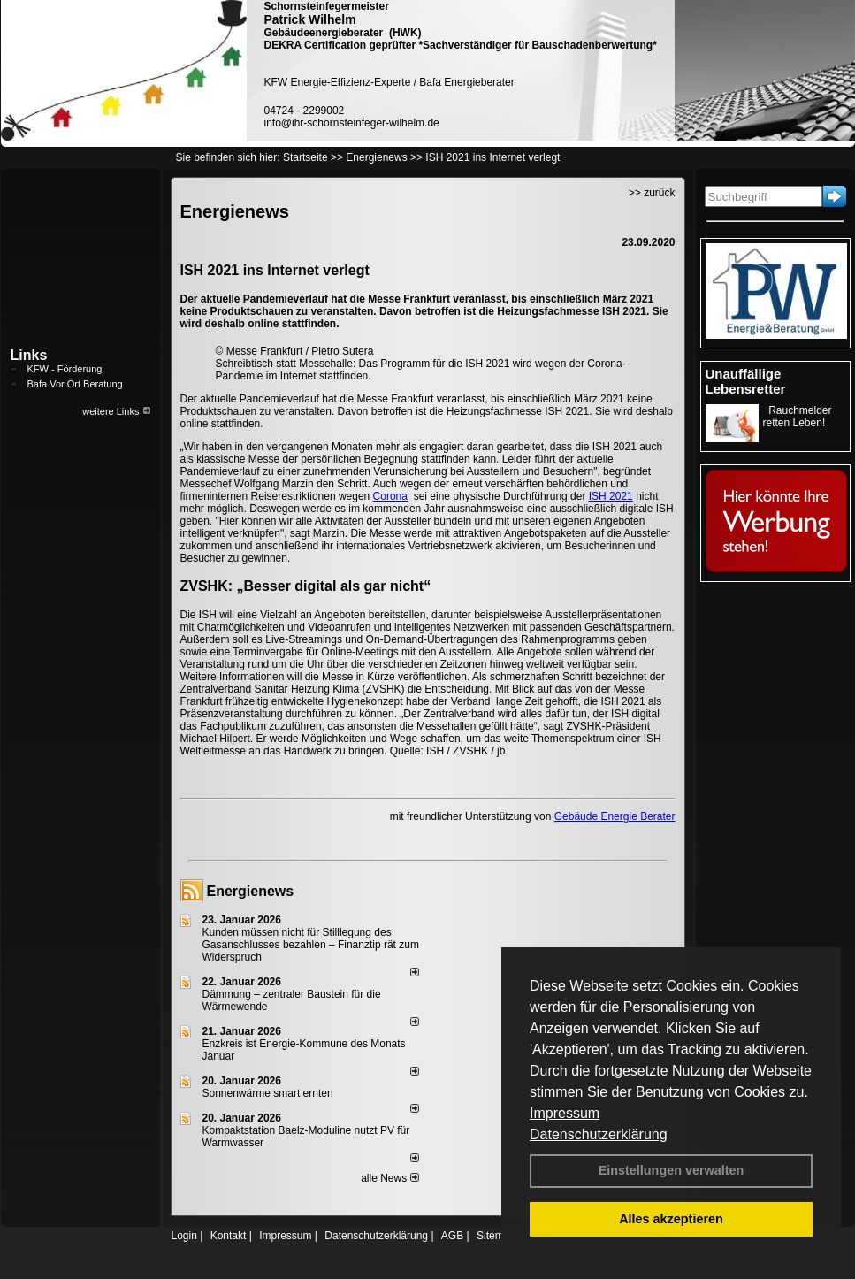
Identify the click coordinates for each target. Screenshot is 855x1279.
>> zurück (652, 193)
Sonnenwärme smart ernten (267, 1093)
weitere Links (116, 411)
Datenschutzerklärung (599, 1134)
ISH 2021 (611, 496)
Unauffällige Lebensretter (746, 381)
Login (184, 1235)
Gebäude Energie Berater (615, 816)
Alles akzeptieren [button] (671, 1219)
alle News (389, 1178)
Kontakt (228, 1235)
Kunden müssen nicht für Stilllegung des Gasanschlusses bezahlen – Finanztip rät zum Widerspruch (310, 944)
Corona (390, 496)
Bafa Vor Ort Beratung (75, 384)
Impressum (564, 1113)
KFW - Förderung (65, 369)
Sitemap (496, 1235)
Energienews (250, 891)
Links (29, 355)
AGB (452, 1235)
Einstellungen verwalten (671, 1170)
